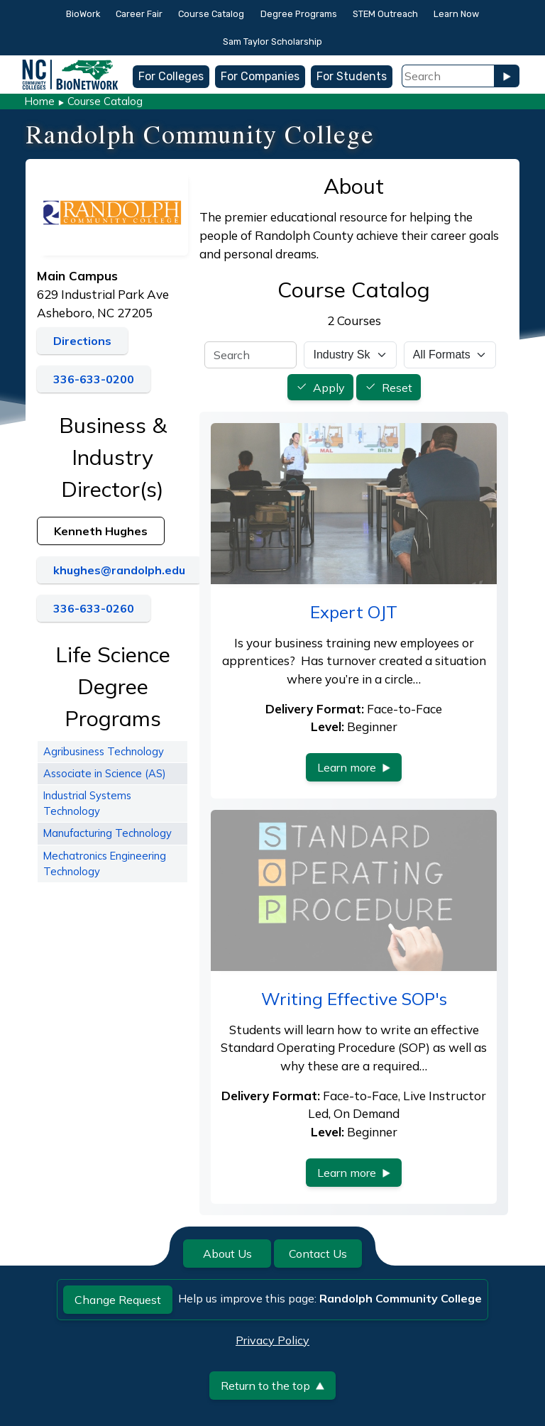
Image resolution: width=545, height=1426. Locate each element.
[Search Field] (448, 76)
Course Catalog (211, 14)
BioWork (83, 14)
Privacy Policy (272, 1340)
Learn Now (456, 14)
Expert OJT (353, 611)
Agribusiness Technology (103, 751)
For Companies (260, 76)
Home (39, 101)
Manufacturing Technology (107, 833)
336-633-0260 (93, 608)
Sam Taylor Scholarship (272, 41)
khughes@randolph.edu (119, 570)
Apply (329, 387)
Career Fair (139, 14)
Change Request (118, 1300)
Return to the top (272, 1385)
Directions (82, 341)
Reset (397, 387)
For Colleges (171, 76)
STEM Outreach (385, 14)
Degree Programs (298, 14)
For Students (351, 76)
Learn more (353, 767)
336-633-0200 (93, 379)
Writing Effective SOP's (354, 998)
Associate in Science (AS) (104, 773)
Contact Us (318, 1253)
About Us (227, 1253)
